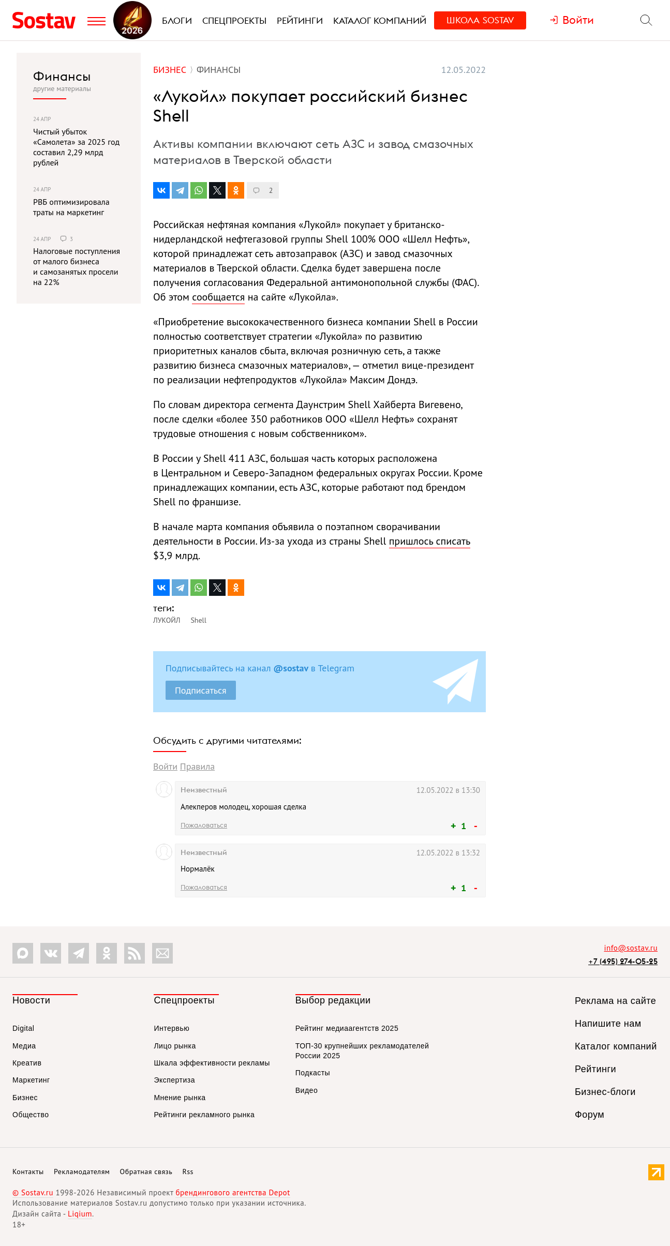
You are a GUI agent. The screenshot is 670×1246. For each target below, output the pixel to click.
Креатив (26, 1063)
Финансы (62, 76)
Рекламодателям (82, 1171)
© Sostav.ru (32, 1192)
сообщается (218, 297)
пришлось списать (429, 541)
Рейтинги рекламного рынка (204, 1114)
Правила (197, 766)
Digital (23, 1028)
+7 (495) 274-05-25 (623, 961)
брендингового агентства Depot (232, 1192)
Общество (30, 1114)
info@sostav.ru (631, 948)
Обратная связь (146, 1171)
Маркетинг (31, 1080)
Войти (165, 766)
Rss (188, 1171)
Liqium (80, 1214)
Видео (306, 1090)
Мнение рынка (179, 1097)
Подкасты (312, 1073)
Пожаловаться (204, 825)
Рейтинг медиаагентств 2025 (346, 1028)
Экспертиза (174, 1080)
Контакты (28, 1171)
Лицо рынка (175, 1046)
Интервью (171, 1028)
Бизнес (25, 1097)
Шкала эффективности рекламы (212, 1063)
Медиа (24, 1046)
